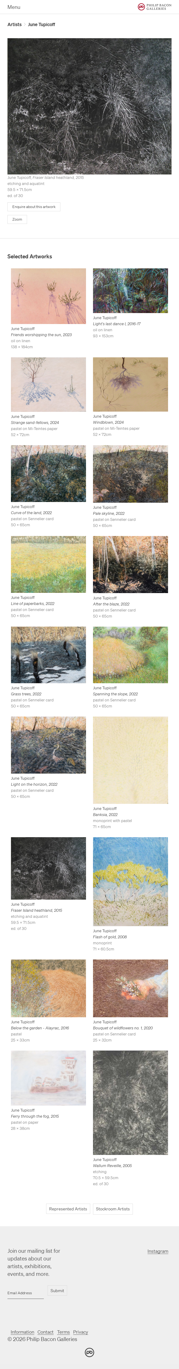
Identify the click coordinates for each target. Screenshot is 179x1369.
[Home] (155, 6)
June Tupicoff (46, 24)
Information (25, 1332)
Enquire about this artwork (35, 207)
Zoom (17, 220)
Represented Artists (67, 1210)
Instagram (156, 1252)
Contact (51, 1332)
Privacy (92, 1332)
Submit (57, 1291)
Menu (13, 7)
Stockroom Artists (113, 1210)
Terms (72, 1332)
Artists (15, 24)
